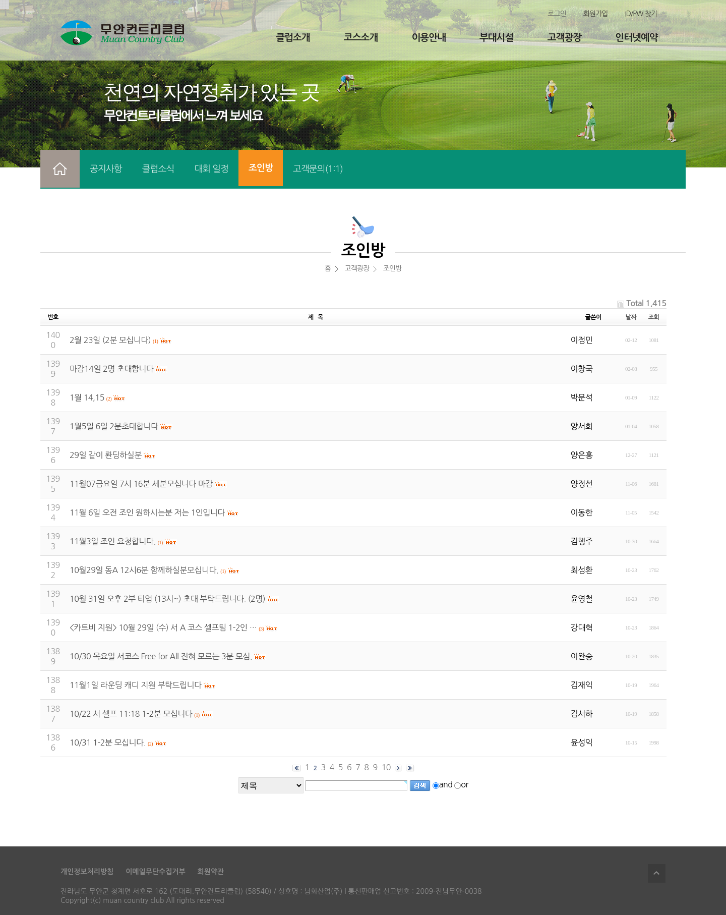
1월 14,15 (87, 397)
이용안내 (428, 37)
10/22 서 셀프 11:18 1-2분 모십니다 (131, 714)
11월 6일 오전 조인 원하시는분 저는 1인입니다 (147, 512)
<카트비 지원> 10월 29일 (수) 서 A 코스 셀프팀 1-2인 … (163, 627)
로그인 (557, 13)
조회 (653, 317)
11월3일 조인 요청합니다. (113, 541)
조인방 (261, 168)
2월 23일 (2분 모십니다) (110, 340)
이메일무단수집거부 (155, 871)
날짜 (631, 317)
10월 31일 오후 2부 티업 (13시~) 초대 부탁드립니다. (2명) (167, 599)
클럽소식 (158, 169)
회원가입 (595, 13)
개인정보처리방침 (86, 871)
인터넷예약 (636, 37)
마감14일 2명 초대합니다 (111, 369)
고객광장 (564, 37)
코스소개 (361, 37)
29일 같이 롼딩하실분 (106, 455)
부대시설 (496, 37)
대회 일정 (211, 169)
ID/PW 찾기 (641, 13)
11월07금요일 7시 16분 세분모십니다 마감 (141, 484)
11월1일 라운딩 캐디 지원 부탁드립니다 (136, 685)
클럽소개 (293, 37)
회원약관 (211, 871)
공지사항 (106, 169)
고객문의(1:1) (318, 169)
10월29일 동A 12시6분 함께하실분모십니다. (144, 570)
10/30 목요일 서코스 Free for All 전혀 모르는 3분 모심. (161, 656)
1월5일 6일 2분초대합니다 (114, 426)
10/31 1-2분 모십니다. (108, 742)
